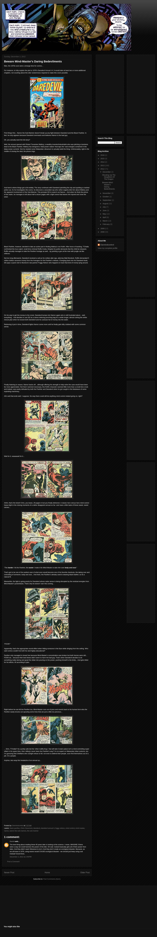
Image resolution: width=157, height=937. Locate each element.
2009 (103, 229)
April (105, 217)
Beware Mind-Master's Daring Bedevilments (108, 186)
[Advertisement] (108, 93)
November (107, 193)
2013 (103, 165)
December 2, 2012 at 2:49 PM (21, 857)
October (106, 197)
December (107, 172)
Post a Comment (13, 862)
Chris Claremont (26, 828)
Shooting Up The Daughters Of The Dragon (108, 177)
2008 (103, 232)
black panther (15, 828)
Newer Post (9, 872)
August (106, 204)
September (107, 200)
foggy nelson (60, 828)
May (104, 214)
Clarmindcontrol (107, 245)
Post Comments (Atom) (51, 879)
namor (6, 831)
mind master (79, 828)
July (104, 207)
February (106, 224)
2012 (103, 169)
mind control (70, 828)
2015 (103, 159)
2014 (103, 162)
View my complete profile (107, 248)
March (105, 221)
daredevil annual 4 (47, 828)
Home (47, 872)
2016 (103, 155)
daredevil (36, 828)
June (105, 210)
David (12, 841)
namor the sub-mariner (17, 831)
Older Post (85, 872)
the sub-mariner (32, 831)
